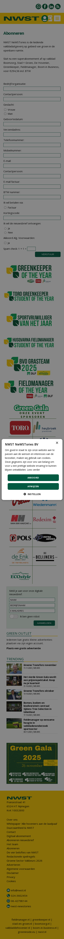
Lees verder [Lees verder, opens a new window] (33, 469)
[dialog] (32, 469)
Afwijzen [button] (33, 486)
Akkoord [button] (33, 477)
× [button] (57, 443)
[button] (32, 494)
